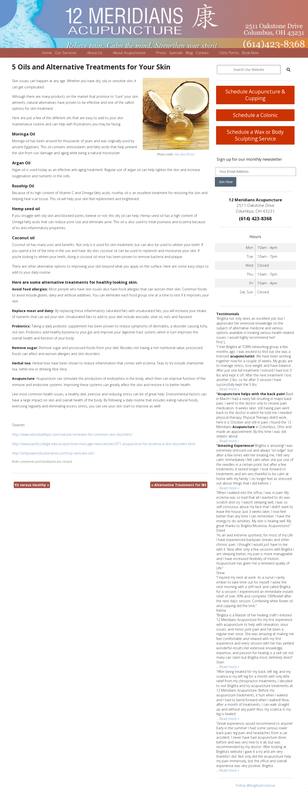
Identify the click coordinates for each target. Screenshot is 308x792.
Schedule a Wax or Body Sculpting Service (255, 135)
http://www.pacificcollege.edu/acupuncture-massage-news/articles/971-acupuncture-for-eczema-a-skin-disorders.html (103, 444)
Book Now (250, 52)
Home (47, 52)
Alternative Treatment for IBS (178, 485)
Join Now (226, 182)
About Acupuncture (129, 52)
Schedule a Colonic (255, 115)
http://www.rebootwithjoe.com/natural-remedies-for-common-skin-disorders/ (72, 434)
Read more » (229, 389)
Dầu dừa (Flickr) (184, 154)
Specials (176, 52)
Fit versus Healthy (32, 485)
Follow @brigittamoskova (255, 785)
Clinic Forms (229, 52)
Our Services (66, 52)
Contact (202, 52)
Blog (189, 52)
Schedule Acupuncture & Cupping (255, 95)
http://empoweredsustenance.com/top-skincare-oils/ (53, 453)
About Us (94, 52)
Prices (161, 52)
